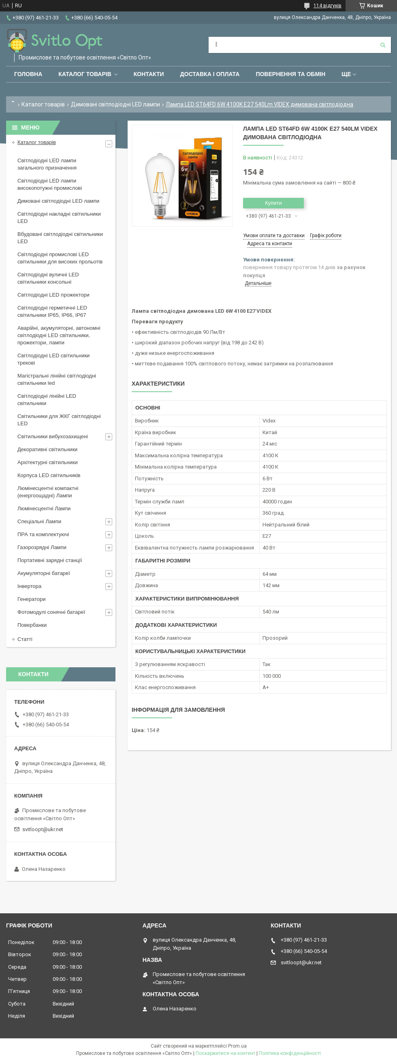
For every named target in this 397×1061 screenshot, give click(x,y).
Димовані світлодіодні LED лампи (115, 104)
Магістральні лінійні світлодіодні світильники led (56, 379)
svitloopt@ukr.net (42, 829)
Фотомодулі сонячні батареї (51, 612)
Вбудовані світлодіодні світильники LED (60, 237)
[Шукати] (383, 45)
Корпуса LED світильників (48, 475)
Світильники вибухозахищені (52, 436)
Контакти (149, 74)
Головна (28, 74)
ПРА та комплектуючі (43, 534)
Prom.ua (237, 1046)
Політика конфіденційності (290, 1053)
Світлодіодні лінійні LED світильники (46, 399)
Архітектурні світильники (47, 462)
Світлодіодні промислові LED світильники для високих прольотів (59, 258)
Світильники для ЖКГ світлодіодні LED (59, 420)
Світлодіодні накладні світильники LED (59, 217)
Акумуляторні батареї (43, 573)
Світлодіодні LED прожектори (53, 295)
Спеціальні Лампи (39, 521)
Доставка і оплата (210, 74)
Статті (24, 639)
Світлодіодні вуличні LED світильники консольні (48, 278)
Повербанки (32, 625)
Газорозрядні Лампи (41, 547)
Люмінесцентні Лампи (43, 508)
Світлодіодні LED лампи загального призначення (47, 164)
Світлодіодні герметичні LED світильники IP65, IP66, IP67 (52, 311)
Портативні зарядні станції (49, 560)
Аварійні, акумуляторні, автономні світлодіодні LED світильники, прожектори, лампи (58, 335)
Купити (273, 203)
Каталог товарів (84, 74)
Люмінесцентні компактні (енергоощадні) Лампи (47, 492)
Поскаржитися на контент (225, 1053)
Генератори (31, 599)
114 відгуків (328, 5)
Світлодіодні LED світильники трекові (53, 359)
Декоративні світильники (47, 449)
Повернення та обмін (290, 74)
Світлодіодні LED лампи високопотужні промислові (49, 184)
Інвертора (29, 586)
